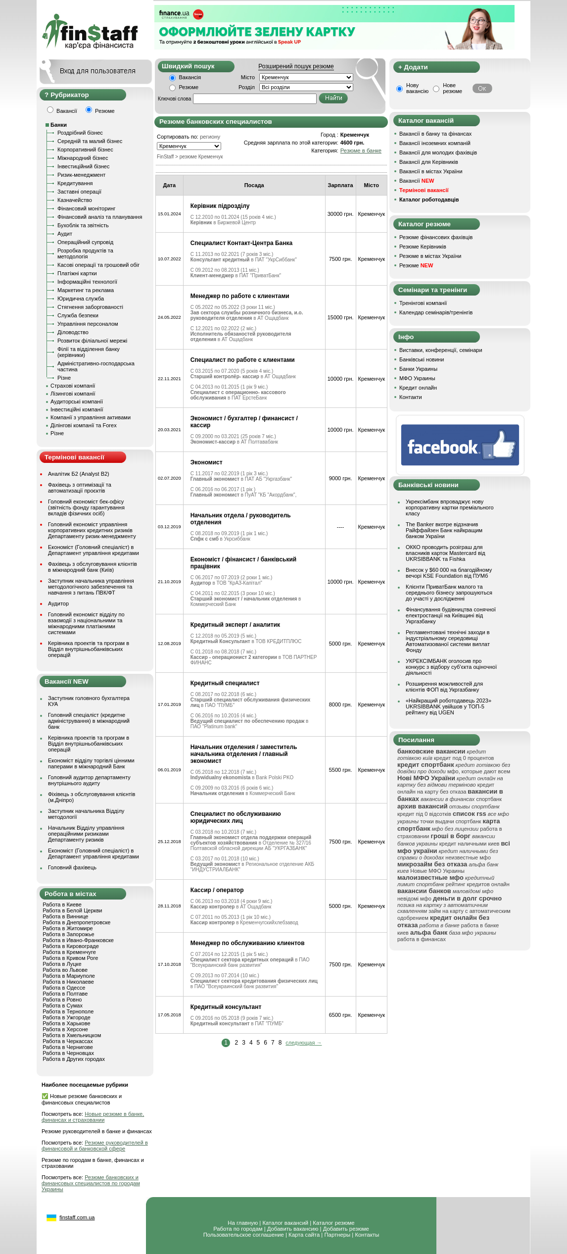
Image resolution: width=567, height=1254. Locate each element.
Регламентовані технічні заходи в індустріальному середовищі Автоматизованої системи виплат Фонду (448, 641)
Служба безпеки (77, 315)
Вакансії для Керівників (428, 162)
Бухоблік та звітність (83, 225)
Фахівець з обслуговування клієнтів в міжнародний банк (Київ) (92, 567)
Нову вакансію (417, 88)
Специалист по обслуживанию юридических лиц (235, 817)
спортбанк (489, 799)
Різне (64, 378)
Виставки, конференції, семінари (440, 350)
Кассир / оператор (217, 890)
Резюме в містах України (430, 256)
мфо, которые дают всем (478, 771)
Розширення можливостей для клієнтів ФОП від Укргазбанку (444, 687)
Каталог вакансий (285, 1223)
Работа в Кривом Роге (70, 958)
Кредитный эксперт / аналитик (235, 624)
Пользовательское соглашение (243, 1235)
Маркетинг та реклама (85, 290)
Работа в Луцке (62, 964)
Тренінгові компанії (423, 303)
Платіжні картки (77, 273)
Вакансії (416, 181)
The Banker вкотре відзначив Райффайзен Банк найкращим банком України (444, 530)
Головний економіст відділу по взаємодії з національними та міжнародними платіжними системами (86, 623)
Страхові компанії (72, 386)
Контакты (367, 1235)
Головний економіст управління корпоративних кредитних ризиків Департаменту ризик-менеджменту (92, 530)
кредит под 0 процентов (464, 758)
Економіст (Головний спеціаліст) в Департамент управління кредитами (93, 550)
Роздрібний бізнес (80, 133)
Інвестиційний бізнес (83, 166)
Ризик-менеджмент (81, 175)
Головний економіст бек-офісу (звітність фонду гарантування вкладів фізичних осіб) (86, 507)
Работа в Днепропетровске (76, 922)
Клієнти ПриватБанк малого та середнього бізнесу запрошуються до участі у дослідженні (449, 593)
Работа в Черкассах (68, 1041)
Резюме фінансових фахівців (435, 237)
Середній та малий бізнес (89, 141)
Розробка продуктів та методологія (85, 253)
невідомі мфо (414, 899)
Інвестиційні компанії (76, 409)
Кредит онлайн (418, 388)
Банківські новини (421, 359)
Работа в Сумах (63, 1005)
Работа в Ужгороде (67, 1017)
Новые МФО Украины (437, 871)
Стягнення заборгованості (90, 307)
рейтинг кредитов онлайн (478, 884)
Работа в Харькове (66, 1023)
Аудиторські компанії (76, 401)
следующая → (303, 1043)
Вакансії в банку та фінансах (435, 134)
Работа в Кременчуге (69, 952)
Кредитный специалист (225, 683)
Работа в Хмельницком (72, 1035)
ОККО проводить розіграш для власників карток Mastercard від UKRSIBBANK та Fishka (445, 553)
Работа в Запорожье (68, 934)
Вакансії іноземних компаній (435, 143)
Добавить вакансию (293, 1229)
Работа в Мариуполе (69, 976)
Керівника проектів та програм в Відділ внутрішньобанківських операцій (88, 649)
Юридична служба (80, 298)
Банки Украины (418, 369)
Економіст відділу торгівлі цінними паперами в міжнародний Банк (91, 763)
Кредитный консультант (226, 1006)
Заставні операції (79, 192)
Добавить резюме (346, 1229)
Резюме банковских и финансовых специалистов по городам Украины (91, 1183)
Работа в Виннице (65, 916)
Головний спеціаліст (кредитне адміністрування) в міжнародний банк (89, 721)
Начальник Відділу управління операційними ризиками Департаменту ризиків (86, 834)
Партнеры (337, 1235)
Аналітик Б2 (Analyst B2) (78, 474)
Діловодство (73, 332)
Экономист (206, 462)
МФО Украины (417, 378)
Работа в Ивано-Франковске (78, 940)
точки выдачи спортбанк (450, 821)
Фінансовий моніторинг (86, 208)
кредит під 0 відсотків (424, 814)
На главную (243, 1223)
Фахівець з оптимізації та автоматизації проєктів (79, 488)
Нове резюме (452, 88)
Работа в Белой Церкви (72, 910)
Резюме (189, 87)
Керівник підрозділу (220, 205)
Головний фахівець (72, 867)
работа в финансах (421, 939)
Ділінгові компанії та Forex (83, 425)
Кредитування (75, 183)
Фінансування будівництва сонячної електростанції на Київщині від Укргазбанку (451, 615)
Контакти (410, 397)
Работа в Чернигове (68, 1047)
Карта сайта (304, 1235)
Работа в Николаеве (68, 982)
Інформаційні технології (87, 282)
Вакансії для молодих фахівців (438, 152)
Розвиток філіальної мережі (92, 341)
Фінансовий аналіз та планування (99, 217)
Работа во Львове (65, 970)
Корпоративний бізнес (85, 149)
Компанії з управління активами (90, 417)
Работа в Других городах (74, 1059)
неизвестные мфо (468, 857)
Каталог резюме (333, 1223)
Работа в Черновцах (68, 1053)
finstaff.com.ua (76, 1217)
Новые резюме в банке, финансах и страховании (93, 1117)
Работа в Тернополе (68, 1011)
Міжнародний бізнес (82, 158)
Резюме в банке (360, 150)
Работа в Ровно (62, 1000)
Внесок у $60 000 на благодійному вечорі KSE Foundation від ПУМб (449, 573)
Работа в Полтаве (65, 994)
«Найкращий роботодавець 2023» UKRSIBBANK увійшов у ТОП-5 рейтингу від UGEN (448, 706)
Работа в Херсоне (65, 1029)
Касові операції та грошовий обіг (98, 265)
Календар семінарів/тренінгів (435, 312)
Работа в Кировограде (71, 946)
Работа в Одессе (64, 988)
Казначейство (74, 200)
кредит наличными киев (469, 844)
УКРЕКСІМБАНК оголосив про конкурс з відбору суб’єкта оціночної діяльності (451, 667)
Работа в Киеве (62, 904)
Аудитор (58, 603)
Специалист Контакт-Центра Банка (241, 243)
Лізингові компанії (72, 394)
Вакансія (190, 77)
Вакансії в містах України (431, 171)
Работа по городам (237, 1229)
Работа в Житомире (68, 928)
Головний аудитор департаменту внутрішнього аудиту (89, 780)
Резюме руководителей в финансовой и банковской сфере (95, 1146)
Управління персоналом (87, 324)
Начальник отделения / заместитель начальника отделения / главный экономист (243, 754)
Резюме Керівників (422, 247)
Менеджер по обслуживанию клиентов (247, 943)
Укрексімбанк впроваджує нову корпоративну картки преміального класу (450, 507)
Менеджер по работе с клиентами (239, 296)
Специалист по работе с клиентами (242, 359)
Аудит (64, 234)
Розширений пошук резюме (295, 66)
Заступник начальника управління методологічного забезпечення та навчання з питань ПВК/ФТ (91, 587)
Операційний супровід (85, 242)
